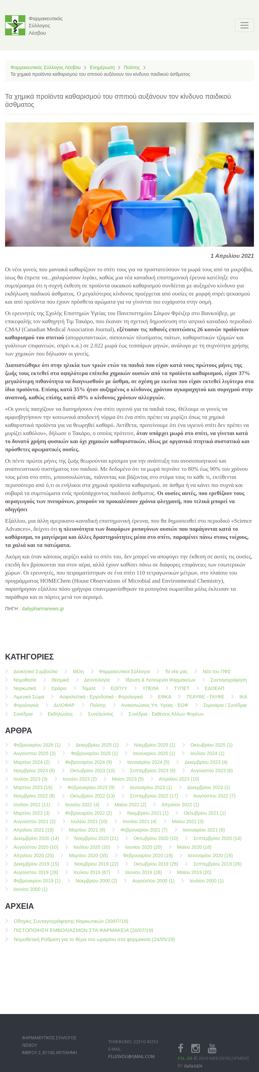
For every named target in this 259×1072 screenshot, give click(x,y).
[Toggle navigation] (244, 25)
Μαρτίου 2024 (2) (31, 766)
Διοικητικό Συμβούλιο (35, 675)
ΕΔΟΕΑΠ (214, 692)
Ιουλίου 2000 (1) (207, 885)
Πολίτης (132, 67)
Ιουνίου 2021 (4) (140, 825)
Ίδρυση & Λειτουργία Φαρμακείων (160, 684)
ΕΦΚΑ (164, 701)
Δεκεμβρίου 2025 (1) (97, 749)
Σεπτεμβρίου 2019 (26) (217, 868)
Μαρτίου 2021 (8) (87, 834)
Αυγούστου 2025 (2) (34, 757)
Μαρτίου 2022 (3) (31, 817)
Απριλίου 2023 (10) (179, 783)
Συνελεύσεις (100, 718)
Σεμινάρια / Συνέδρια (225, 709)
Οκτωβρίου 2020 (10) (156, 842)
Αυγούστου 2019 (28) (35, 876)
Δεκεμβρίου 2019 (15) (36, 868)
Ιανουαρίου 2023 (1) (151, 791)
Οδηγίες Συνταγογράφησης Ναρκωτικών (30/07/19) (71, 925)
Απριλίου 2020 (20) (33, 859)
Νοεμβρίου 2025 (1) (154, 749)
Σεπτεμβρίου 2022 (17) (154, 800)
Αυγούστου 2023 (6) (212, 774)
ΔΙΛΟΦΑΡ (64, 709)
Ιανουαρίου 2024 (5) (148, 766)
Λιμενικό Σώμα (28, 701)
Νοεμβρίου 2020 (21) (96, 842)
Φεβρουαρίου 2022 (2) (88, 817)
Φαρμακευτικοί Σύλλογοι (124, 675)
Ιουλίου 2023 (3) (30, 783)
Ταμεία (89, 692)
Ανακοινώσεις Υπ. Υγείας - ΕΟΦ (154, 709)
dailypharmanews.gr (43, 608)
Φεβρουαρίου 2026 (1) (37, 749)
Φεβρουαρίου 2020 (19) (148, 859)
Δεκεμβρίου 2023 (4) (206, 766)
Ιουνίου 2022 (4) (82, 808)
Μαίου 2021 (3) (188, 825)
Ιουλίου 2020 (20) (92, 851)
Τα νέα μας (176, 675)
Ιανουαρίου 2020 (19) (210, 859)
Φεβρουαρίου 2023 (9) (91, 791)
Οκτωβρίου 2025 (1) (212, 749)
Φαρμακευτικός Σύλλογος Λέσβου (45, 67)
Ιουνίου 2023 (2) (80, 783)
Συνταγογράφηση (228, 684)
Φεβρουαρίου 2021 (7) (144, 834)
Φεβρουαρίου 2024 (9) (88, 766)
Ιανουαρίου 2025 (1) (154, 757)
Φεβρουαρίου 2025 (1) (94, 757)
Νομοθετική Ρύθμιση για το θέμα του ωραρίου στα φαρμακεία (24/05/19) (94, 943)
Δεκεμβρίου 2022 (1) (208, 791)
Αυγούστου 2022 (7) (214, 800)
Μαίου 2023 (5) (128, 783)
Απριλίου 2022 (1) (180, 808)
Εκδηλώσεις (60, 718)
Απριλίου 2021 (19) (33, 834)
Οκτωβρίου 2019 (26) (156, 868)
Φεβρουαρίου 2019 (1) (37, 885)
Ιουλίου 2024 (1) (207, 757)
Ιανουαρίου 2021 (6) (204, 834)
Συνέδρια (23, 718)
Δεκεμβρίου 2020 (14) (36, 842)
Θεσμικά (60, 684)
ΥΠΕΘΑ (150, 692)
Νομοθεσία (24, 684)
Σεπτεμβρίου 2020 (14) (217, 842)
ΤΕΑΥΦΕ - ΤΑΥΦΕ (205, 701)
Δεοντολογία (97, 684)
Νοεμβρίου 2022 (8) (34, 800)
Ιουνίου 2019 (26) (143, 876)
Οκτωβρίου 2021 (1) (205, 817)
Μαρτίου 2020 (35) (88, 859)
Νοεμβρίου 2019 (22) (96, 868)
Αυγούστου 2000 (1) (153, 885)
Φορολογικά (25, 709)
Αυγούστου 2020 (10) (35, 851)
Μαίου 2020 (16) (194, 851)
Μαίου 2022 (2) (130, 808)
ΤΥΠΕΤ (182, 692)
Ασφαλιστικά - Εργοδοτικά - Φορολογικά (101, 701)
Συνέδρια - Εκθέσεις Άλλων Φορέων (166, 718)
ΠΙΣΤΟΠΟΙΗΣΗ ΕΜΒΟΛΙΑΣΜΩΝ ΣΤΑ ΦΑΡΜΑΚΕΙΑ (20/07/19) (83, 934)
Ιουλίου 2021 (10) (89, 825)
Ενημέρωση (102, 67)
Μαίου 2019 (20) (194, 876)
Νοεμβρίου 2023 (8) (34, 774)
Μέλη (78, 675)
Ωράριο (58, 692)
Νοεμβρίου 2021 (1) (148, 817)
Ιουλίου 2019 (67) (92, 876)
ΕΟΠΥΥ (119, 692)
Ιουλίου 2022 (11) (31, 808)
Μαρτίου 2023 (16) (32, 791)
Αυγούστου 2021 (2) (34, 825)
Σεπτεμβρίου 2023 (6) (152, 774)
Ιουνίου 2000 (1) (30, 893)
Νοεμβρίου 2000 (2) (96, 885)
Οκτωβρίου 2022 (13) (92, 800)
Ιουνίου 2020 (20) (143, 851)
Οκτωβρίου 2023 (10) (92, 774)
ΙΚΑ (243, 701)
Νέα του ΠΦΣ (217, 675)
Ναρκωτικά (24, 692)
